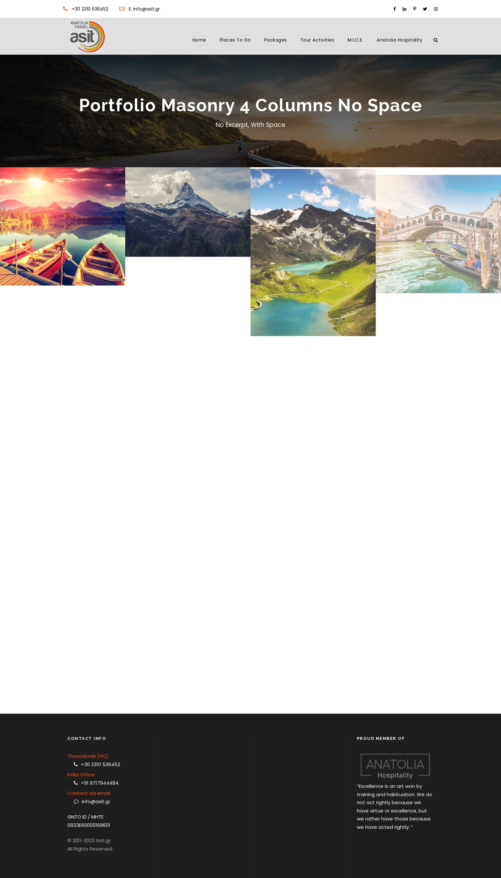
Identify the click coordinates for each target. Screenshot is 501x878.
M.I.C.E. (355, 40)
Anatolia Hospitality (399, 40)
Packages (275, 40)
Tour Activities (317, 40)
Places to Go (235, 40)
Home (199, 40)
